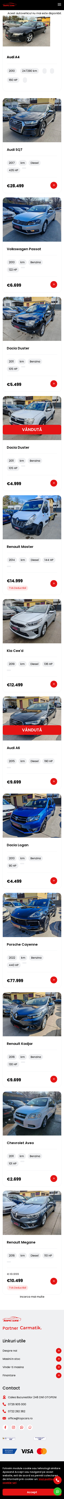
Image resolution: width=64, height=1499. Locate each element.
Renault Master (20, 546)
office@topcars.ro (20, 1418)
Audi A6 (13, 747)
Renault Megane (21, 1242)
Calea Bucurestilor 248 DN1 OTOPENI (32, 1397)
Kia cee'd (15, 650)
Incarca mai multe (32, 1297)
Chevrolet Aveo (20, 1142)
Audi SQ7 (14, 149)
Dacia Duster (18, 348)
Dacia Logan (18, 845)
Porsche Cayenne (22, 944)
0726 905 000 (17, 1404)
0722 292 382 (16, 1411)
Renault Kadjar (20, 1043)
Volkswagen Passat (24, 249)
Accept (32, 1492)
